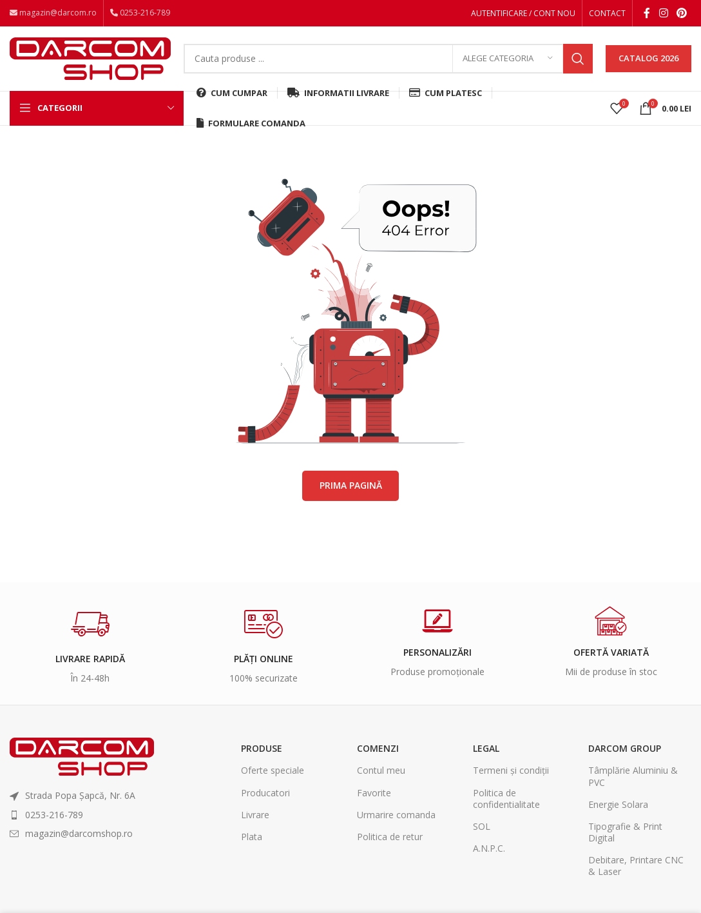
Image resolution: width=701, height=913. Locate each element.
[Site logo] (90, 60)
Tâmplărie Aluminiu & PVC (633, 780)
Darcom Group (624, 753)
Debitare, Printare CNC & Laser (636, 870)
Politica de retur (390, 840)
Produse (261, 753)
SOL (481, 830)
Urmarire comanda (396, 818)
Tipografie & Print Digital (625, 836)
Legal (486, 753)
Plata (251, 840)
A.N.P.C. (489, 853)
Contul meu (381, 775)
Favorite (374, 796)
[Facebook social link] (647, 13)
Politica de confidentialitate (506, 802)
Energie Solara (618, 808)
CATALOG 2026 (648, 60)
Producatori (265, 796)
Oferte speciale (272, 775)
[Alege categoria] (507, 61)
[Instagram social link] (663, 13)
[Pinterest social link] (682, 13)
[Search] (388, 61)
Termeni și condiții (511, 775)
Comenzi (378, 753)
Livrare (255, 818)
